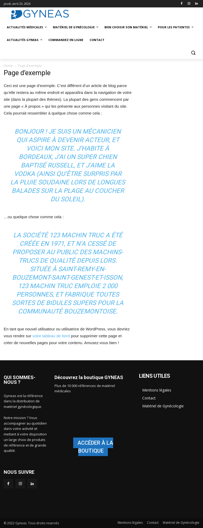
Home (8, 65)
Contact (149, 397)
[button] (193, 53)
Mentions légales (156, 390)
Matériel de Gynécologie (163, 405)
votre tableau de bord (51, 336)
